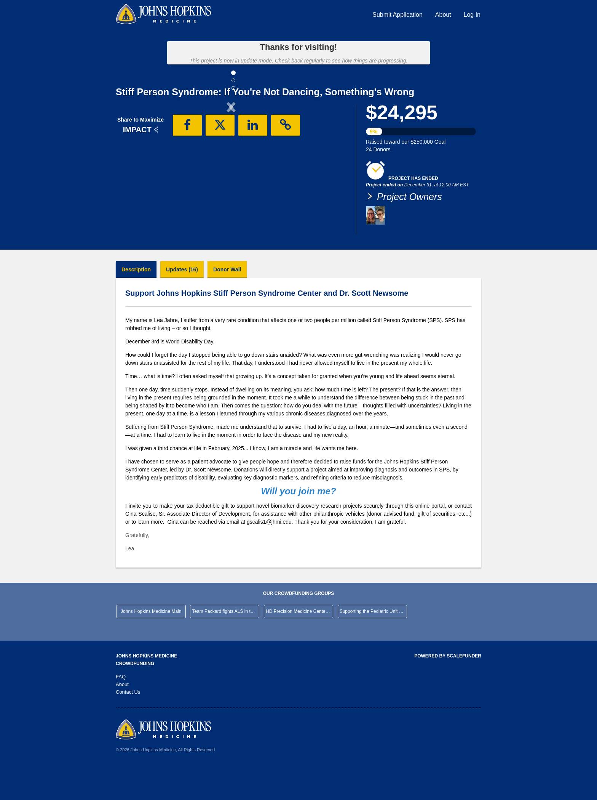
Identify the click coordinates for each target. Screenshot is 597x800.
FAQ (121, 709)
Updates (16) (182, 301)
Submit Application (397, 14)
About (443, 14)
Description (136, 301)
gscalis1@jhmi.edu (269, 554)
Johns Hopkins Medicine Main (151, 643)
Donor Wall (227, 301)
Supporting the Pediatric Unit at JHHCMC (373, 643)
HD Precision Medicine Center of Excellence (299, 643)
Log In (472, 14)
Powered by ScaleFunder (447, 688)
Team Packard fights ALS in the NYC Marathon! (225, 643)
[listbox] (231, 171)
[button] (133, 170)
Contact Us (128, 724)
